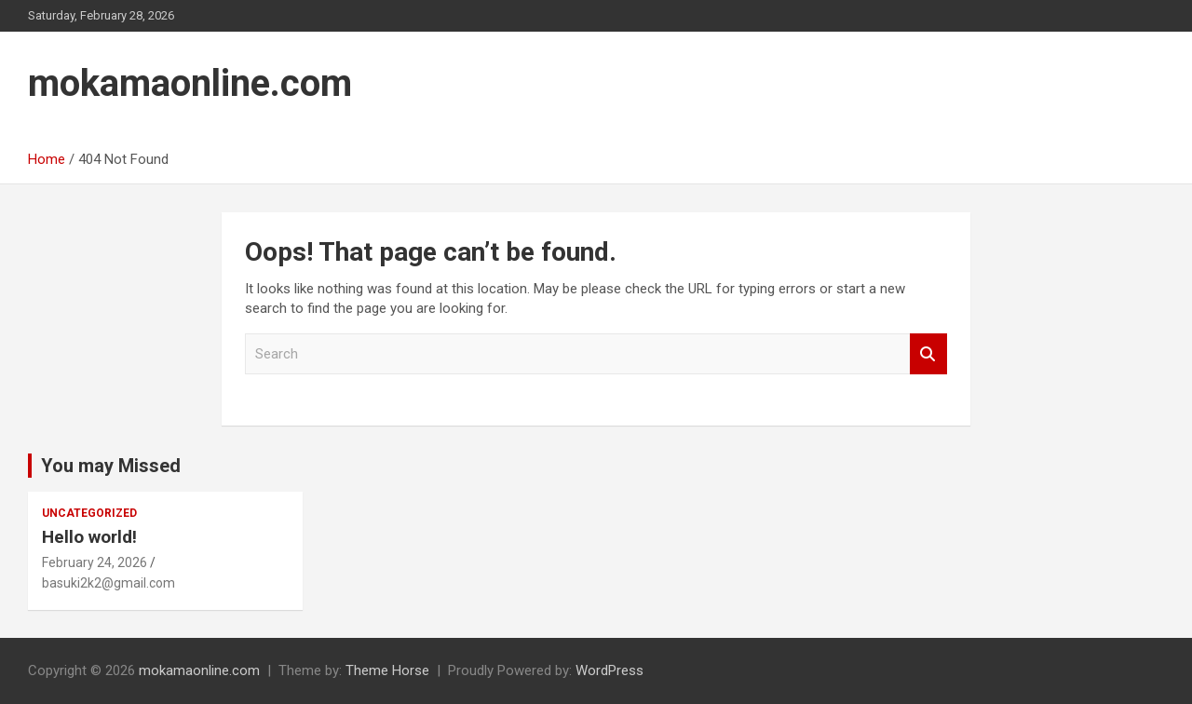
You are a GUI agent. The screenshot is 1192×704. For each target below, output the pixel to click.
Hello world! (89, 537)
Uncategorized (89, 513)
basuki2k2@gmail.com (108, 582)
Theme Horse (387, 670)
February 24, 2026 (94, 562)
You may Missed (111, 465)
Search (928, 354)
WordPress (609, 670)
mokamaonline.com (190, 83)
